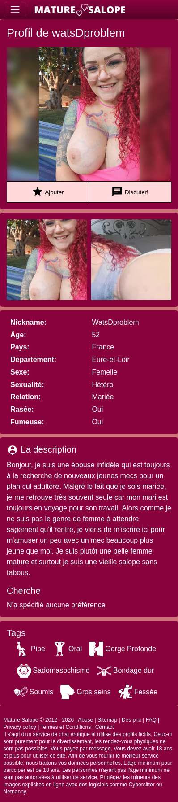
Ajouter (48, 192)
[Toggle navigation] (15, 9)
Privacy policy (20, 727)
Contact (104, 727)
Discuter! (129, 192)
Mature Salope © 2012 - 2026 (39, 720)
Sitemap (107, 720)
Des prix (131, 720)
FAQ (151, 720)
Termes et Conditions (65, 727)
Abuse (85, 720)
